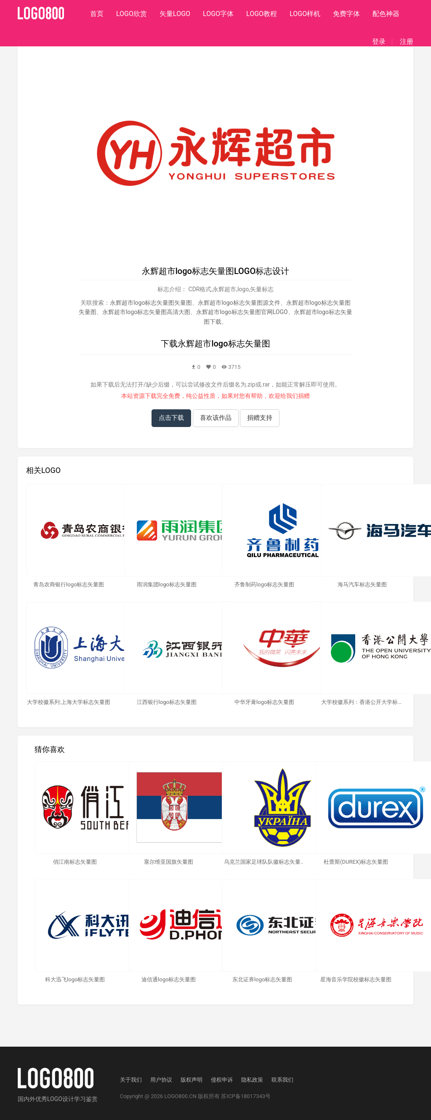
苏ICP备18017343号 (246, 1096)
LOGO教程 (261, 14)
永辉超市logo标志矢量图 (224, 343)
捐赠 (304, 395)
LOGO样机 (305, 14)
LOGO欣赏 (131, 14)
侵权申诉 (222, 1080)
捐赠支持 (259, 418)
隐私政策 (252, 1080)
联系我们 (282, 1080)
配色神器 (385, 14)
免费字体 (346, 14)
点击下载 (171, 418)
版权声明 (191, 1080)
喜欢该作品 (215, 418)
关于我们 (131, 1080)
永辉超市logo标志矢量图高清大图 (146, 312)
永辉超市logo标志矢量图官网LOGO (241, 312)
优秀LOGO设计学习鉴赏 (66, 1099)
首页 (97, 14)
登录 (379, 41)
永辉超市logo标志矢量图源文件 (239, 302)
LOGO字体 (218, 14)
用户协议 (161, 1080)
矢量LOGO (175, 14)
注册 (406, 41)
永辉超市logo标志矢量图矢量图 (151, 302)
